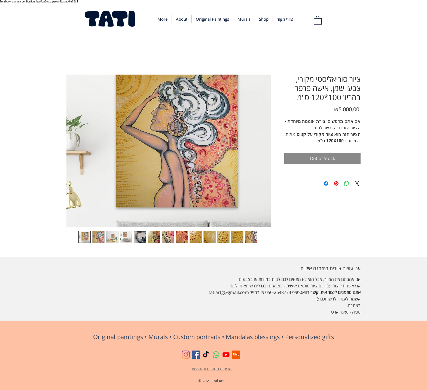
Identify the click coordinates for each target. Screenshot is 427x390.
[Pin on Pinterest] (336, 183)
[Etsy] (236, 355)
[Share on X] (357, 183)
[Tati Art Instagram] (186, 355)
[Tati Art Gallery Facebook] (196, 355)
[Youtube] (226, 355)
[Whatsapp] (216, 355)
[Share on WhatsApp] (346, 183)
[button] (318, 20)
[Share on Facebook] (326, 183)
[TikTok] (206, 355)
